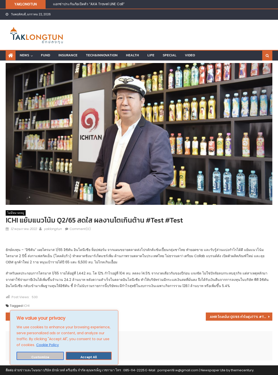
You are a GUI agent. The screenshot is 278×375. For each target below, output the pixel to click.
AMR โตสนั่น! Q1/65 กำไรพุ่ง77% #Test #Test (241, 316)
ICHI (26, 305)
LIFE (150, 55)
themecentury (242, 370)
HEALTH (132, 55)
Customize (40, 357)
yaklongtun (53, 229)
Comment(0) (80, 229)
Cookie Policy (47, 344)
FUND (45, 55)
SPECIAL (169, 55)
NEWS (24, 55)
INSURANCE (67, 55)
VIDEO (190, 55)
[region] (64, 337)
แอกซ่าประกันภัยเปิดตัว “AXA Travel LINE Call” (88, 3)
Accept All (88, 357)
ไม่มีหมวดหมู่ (15, 213)
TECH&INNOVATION (102, 55)
